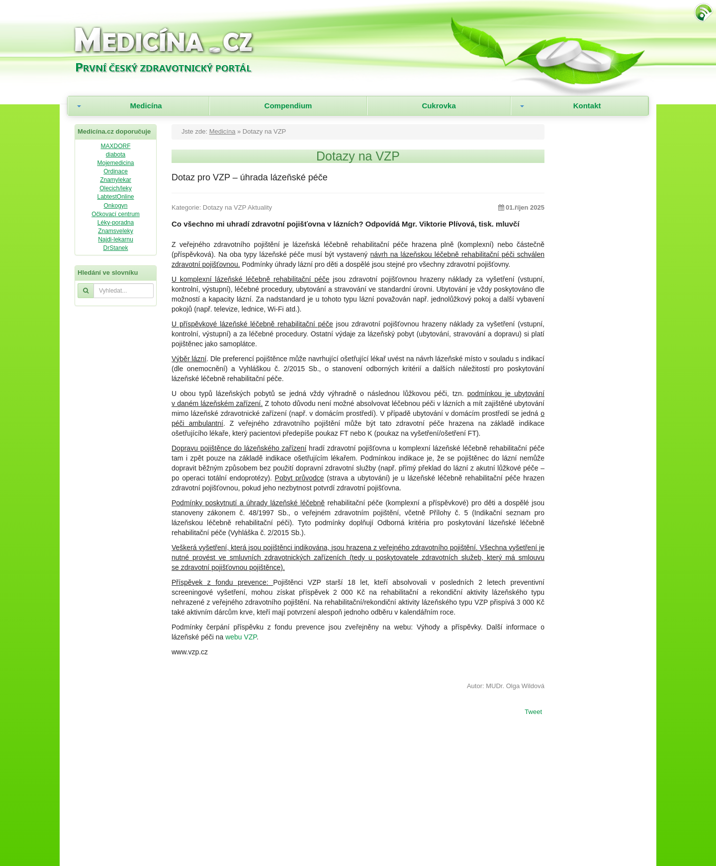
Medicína (146, 105)
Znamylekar (115, 179)
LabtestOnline (115, 196)
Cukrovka (438, 105)
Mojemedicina (115, 162)
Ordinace (115, 171)
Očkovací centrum (115, 214)
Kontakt (587, 105)
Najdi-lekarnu (115, 239)
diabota (115, 154)
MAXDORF (116, 146)
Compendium (288, 105)
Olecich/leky (115, 188)
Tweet (533, 712)
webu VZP (241, 637)
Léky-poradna (115, 222)
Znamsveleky (115, 231)
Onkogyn (115, 205)
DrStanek (115, 247)
